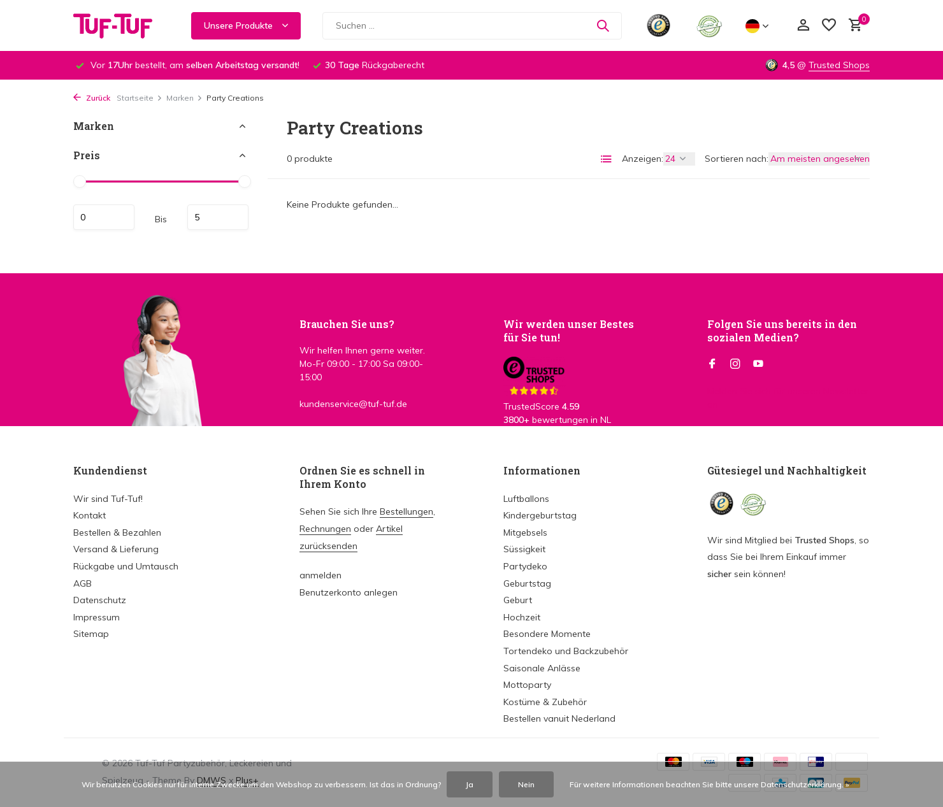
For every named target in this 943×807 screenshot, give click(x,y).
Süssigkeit (524, 549)
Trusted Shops (839, 65)
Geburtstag (527, 583)
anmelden (320, 575)
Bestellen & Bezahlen (117, 532)
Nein (526, 784)
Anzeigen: (642, 158)
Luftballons (526, 498)
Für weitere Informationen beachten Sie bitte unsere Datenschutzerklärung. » (709, 784)
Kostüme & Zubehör (545, 702)
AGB (82, 583)
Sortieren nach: (736, 158)
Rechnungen (325, 528)
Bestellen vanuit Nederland (559, 718)
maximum (217, 217)
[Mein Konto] (803, 25)
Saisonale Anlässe (541, 668)
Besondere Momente (547, 633)
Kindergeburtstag (540, 515)
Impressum (96, 617)
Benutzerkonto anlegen (348, 592)
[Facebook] (712, 364)
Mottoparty (527, 684)
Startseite (139, 98)
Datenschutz (99, 600)
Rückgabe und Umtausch (125, 566)
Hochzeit (521, 617)
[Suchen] (472, 25)
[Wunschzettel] (829, 26)
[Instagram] (735, 364)
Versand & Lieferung (116, 549)
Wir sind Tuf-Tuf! (108, 498)
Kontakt (89, 515)
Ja (469, 784)
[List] (606, 159)
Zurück (91, 98)
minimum (103, 217)
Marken (184, 98)
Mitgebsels (525, 532)
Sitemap (91, 633)
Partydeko (525, 566)
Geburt (517, 600)
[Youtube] (758, 364)
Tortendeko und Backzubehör (565, 651)
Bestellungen (406, 511)
